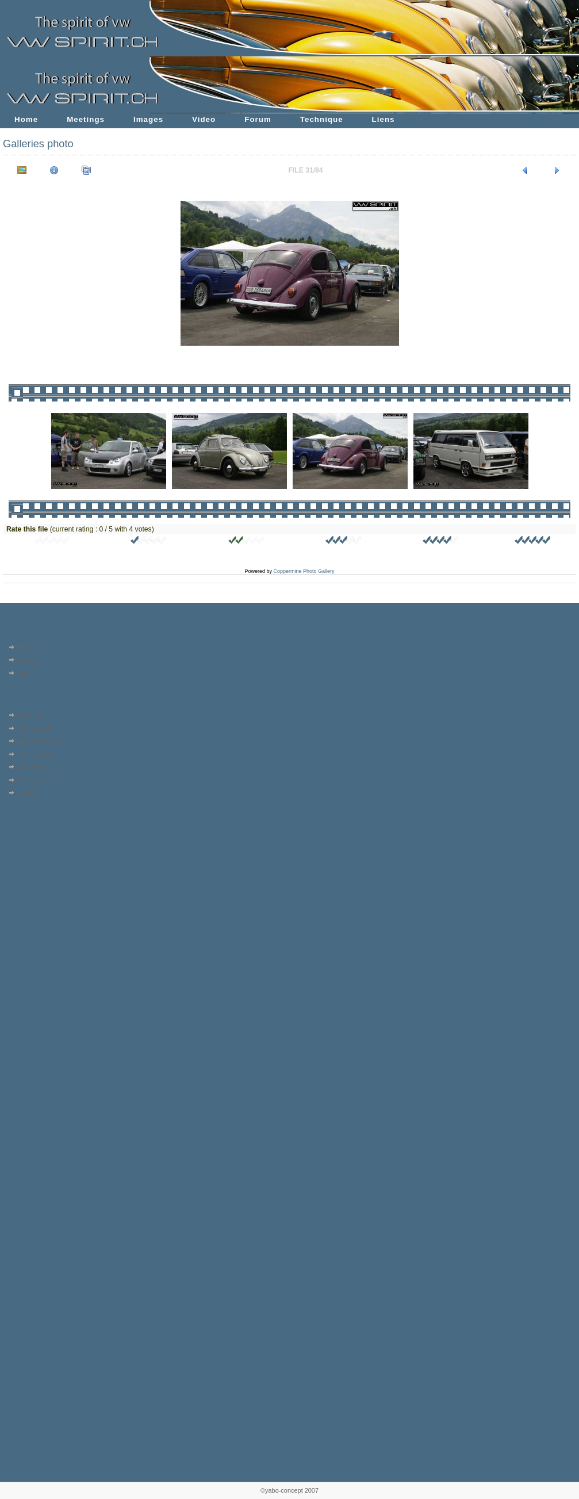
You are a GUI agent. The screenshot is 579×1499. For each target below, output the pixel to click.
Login (24, 673)
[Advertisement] (39, 873)
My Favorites (35, 780)
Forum (257, 119)
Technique (321, 119)
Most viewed (34, 754)
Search (27, 793)
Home (26, 119)
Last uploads (34, 728)
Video (204, 119)
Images (148, 119)
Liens (383, 119)
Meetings (86, 119)
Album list (30, 715)
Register (28, 660)
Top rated (30, 767)
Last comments (38, 741)
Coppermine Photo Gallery (303, 571)
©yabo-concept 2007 (289, 1490)
